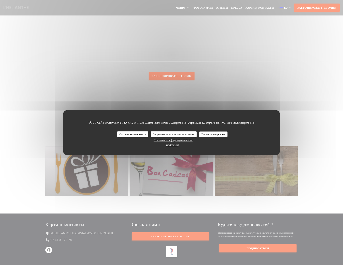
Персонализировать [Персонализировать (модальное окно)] (213, 134)
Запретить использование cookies (173, 134)
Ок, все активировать (132, 134)
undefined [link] (172, 145)
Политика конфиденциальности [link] (173, 140)
